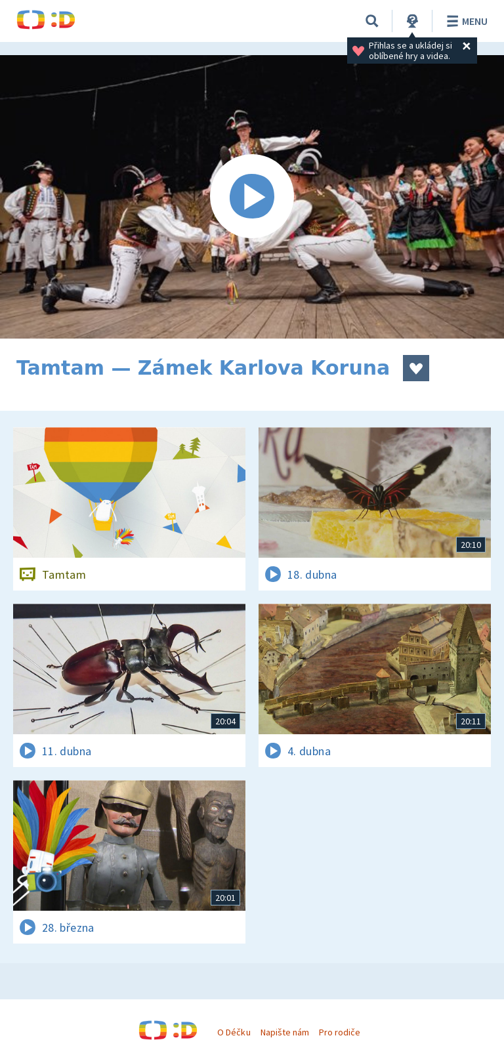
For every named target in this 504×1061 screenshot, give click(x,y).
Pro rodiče (339, 1032)
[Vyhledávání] (372, 21)
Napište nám (285, 1032)
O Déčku (233, 1032)
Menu (465, 21)
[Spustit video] (252, 197)
